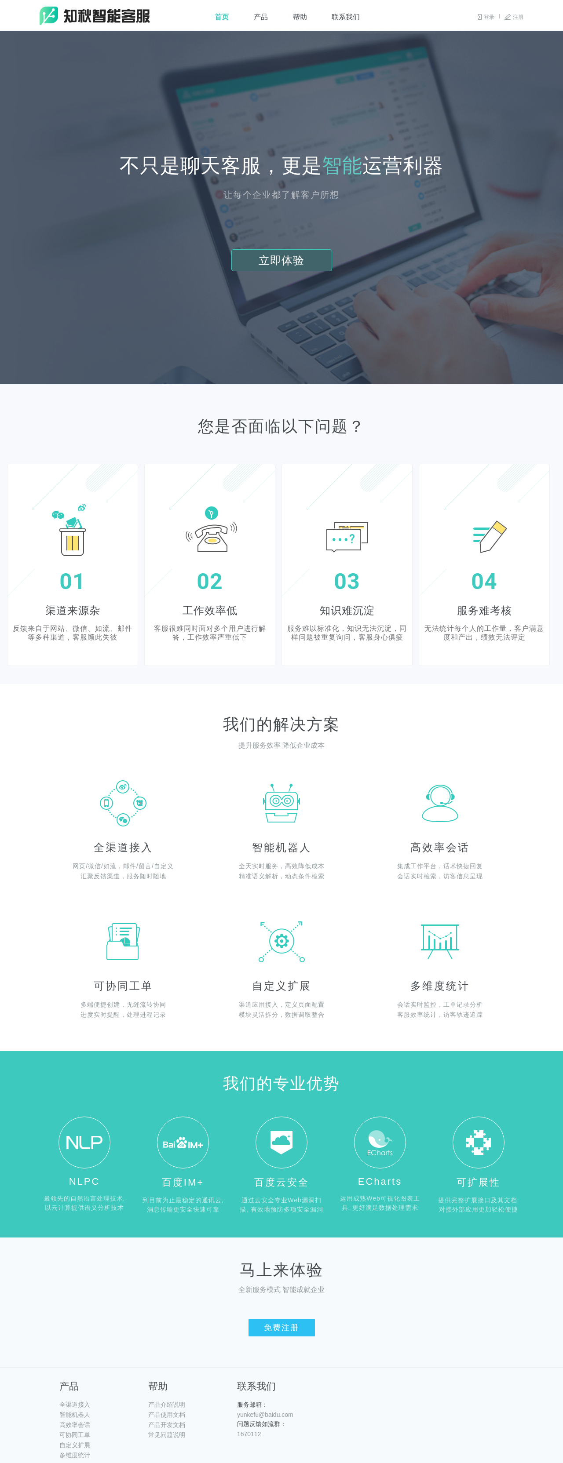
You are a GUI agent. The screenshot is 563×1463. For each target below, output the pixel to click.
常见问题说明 (166, 1434)
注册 (518, 17)
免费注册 (281, 1327)
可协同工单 (74, 1434)
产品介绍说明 (166, 1404)
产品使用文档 (166, 1414)
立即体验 (282, 260)
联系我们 (346, 17)
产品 (261, 17)
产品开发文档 (166, 1424)
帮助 (300, 17)
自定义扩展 (74, 1444)
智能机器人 (74, 1414)
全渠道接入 (74, 1404)
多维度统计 (74, 1455)
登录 (489, 17)
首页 (222, 17)
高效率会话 (74, 1424)
